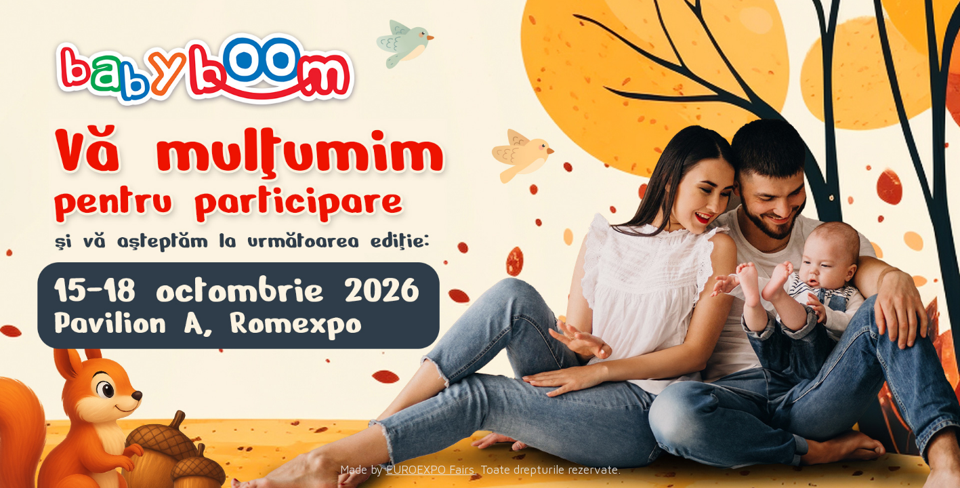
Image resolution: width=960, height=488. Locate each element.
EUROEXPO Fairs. (431, 469)
